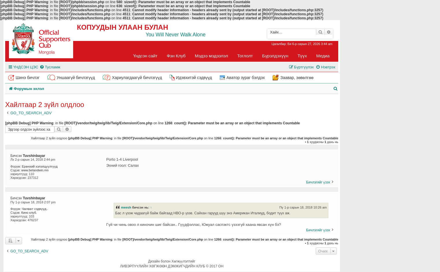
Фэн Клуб (176, 55)
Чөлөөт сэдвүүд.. (35, 209)
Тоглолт (245, 55)
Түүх (302, 55)
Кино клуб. (29, 212)
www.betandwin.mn (35, 170)
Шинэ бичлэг (28, 77)
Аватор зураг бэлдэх (245, 77)
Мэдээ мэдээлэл (211, 55)
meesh (126, 207)
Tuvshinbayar (34, 156)
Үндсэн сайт (145, 55)
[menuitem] (50, 67)
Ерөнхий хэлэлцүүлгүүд (40, 166)
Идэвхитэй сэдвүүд (194, 77)
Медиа (323, 55)
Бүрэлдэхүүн (275, 55)
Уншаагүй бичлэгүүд (76, 77)
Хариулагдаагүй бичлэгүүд (137, 77)
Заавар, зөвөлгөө (296, 77)
